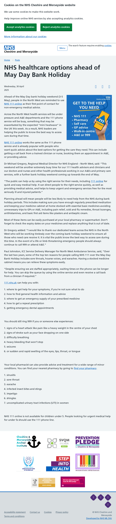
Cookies (48, 512)
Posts (17, 60)
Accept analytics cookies (20, 27)
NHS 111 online (13, 103)
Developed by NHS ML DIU (99, 518)
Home (7, 60)
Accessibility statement (15, 512)
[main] (58, 247)
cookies (107, 45)
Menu (62, 48)
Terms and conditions (14, 516)
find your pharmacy (85, 368)
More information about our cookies (25, 36)
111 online (97, 181)
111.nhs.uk (10, 282)
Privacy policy (62, 512)
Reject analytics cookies (56, 27)
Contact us (35, 512)
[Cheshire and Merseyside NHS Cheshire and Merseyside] (21, 49)
